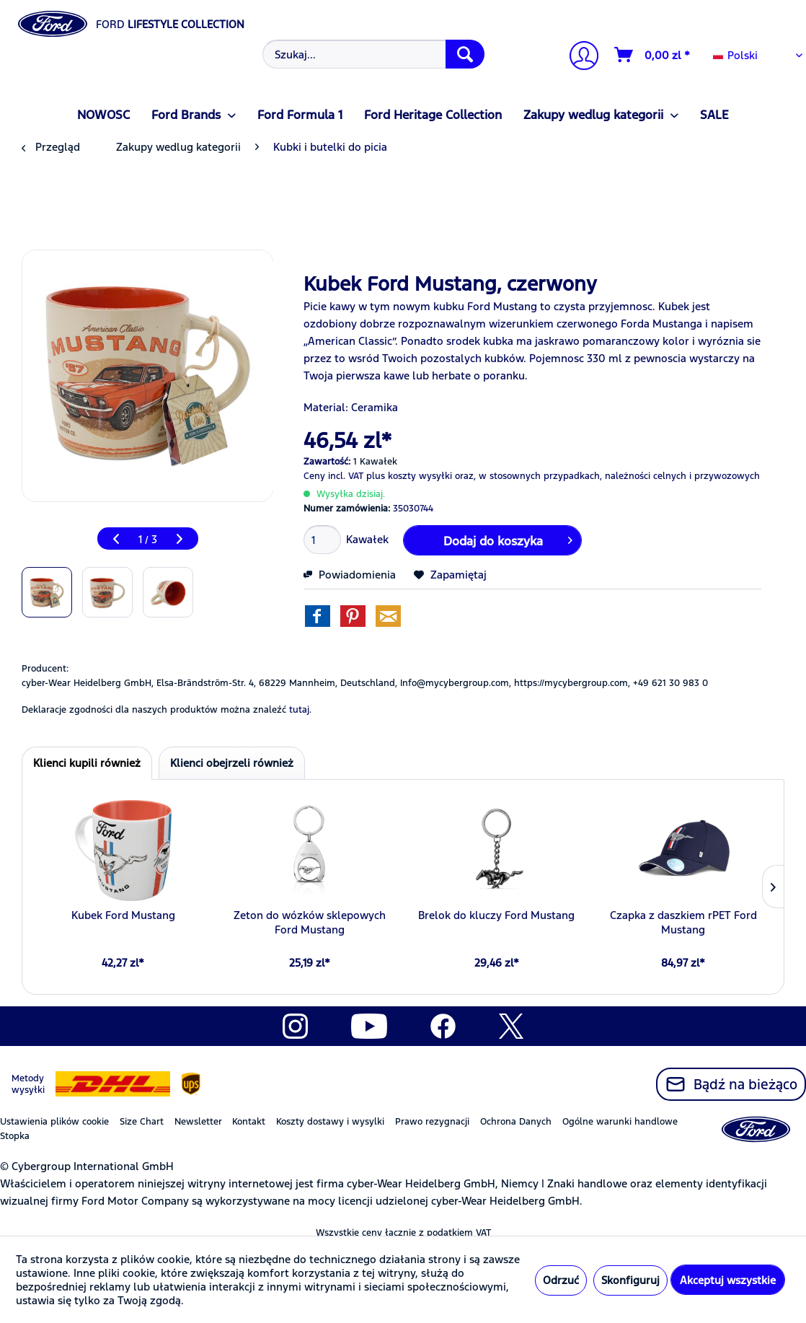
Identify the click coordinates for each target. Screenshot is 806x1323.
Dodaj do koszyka (507, 539)
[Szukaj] (465, 54)
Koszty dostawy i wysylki (330, 1122)
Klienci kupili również (87, 763)
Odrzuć (561, 1280)
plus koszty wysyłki (409, 476)
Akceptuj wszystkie (728, 1280)
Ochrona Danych (516, 1122)
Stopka (15, 1136)
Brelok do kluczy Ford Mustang (496, 915)
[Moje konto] (578, 57)
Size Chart (142, 1122)
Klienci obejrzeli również (231, 763)
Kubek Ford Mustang (123, 915)
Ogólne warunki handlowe (620, 1122)
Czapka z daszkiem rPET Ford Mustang (683, 922)
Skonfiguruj (630, 1280)
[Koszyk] (652, 54)
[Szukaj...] (373, 54)
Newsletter (198, 1122)
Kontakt (248, 1122)
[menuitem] (371, 54)
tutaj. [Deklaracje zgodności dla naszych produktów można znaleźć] (300, 710)
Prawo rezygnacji (432, 1122)
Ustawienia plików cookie (54, 1122)
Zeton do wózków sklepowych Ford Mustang (310, 922)
